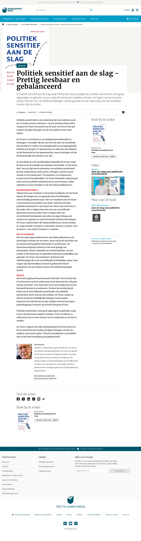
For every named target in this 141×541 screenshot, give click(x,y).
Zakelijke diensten (46, 462)
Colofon (59, 515)
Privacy (69, 515)
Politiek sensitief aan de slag (102, 151)
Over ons (5, 462)
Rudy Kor (22, 112)
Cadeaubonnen (45, 471)
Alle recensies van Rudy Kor (45, 378)
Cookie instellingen (93, 515)
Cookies (79, 515)
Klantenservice (9, 457)
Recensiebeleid (8, 489)
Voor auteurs (7, 484)
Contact (5, 466)
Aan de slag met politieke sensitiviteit (105, 209)
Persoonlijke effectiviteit (29, 24)
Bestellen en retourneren (12, 475)
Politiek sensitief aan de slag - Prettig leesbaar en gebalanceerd (61, 24)
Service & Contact (111, 515)
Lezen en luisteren (9, 480)
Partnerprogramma (10, 493)
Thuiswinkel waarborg (21, 515)
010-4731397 (134, 19)
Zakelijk (42, 457)
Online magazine (12, 24)
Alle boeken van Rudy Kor (44, 376)
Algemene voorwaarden (43, 515)
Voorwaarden (7, 471)
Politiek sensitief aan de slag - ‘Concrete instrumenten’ (104, 242)
